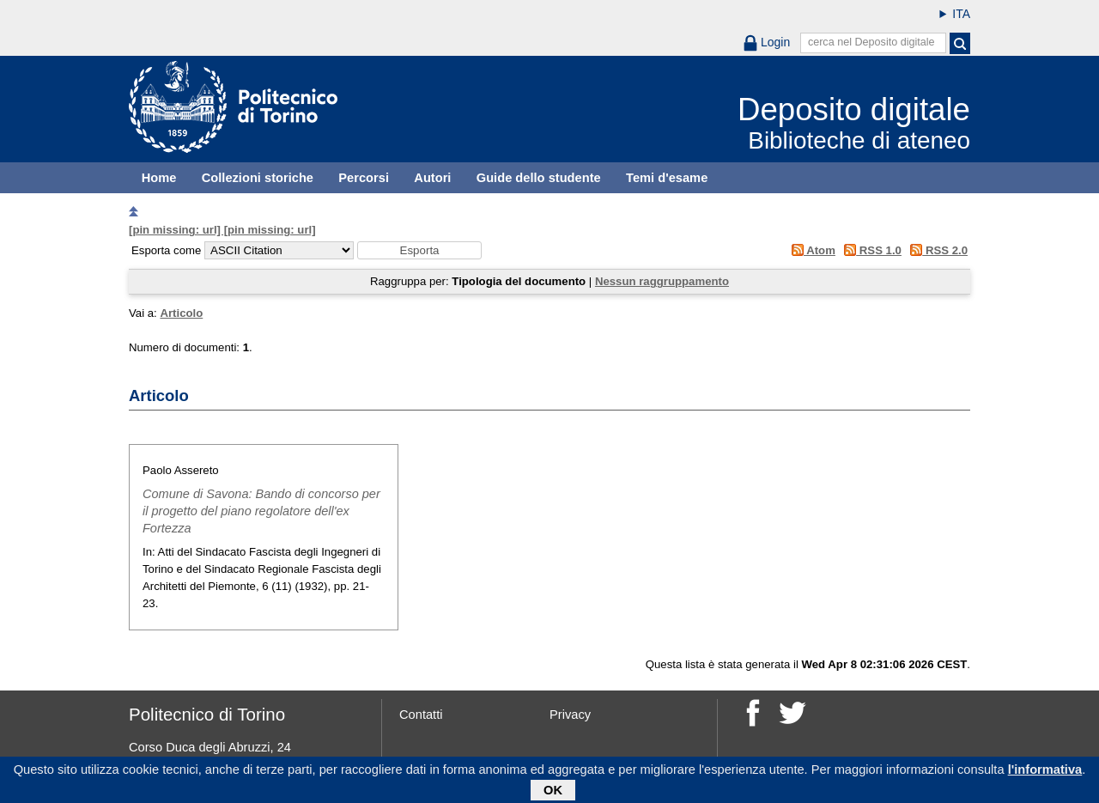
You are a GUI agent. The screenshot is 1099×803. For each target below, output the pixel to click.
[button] (419, 250)
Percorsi (363, 178)
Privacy (570, 714)
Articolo (181, 313)
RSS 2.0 (936, 250)
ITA (961, 14)
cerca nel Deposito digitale (871, 42)
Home (159, 178)
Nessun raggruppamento (662, 281)
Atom (810, 250)
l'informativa (1045, 772)
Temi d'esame (666, 178)
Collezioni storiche (257, 178)
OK (552, 793)
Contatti (421, 714)
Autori (432, 178)
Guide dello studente (539, 178)
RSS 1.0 (870, 250)
